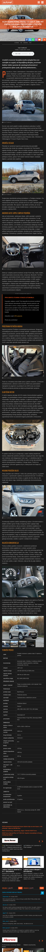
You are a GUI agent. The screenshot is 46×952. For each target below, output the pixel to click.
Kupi (20, 888)
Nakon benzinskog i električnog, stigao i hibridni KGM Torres (19, 830)
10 (44, 39)
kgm (21, 42)
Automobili (17, 42)
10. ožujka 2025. (13, 896)
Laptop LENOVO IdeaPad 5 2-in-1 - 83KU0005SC (12, 870)
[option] (12, 867)
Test (23, 18)
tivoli (30, 42)
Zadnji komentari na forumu (12, 892)
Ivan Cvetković (22, 47)
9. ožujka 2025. (13, 921)
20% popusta (18, 316)
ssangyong (25, 42)
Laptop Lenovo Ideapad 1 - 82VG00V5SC (33, 870)
